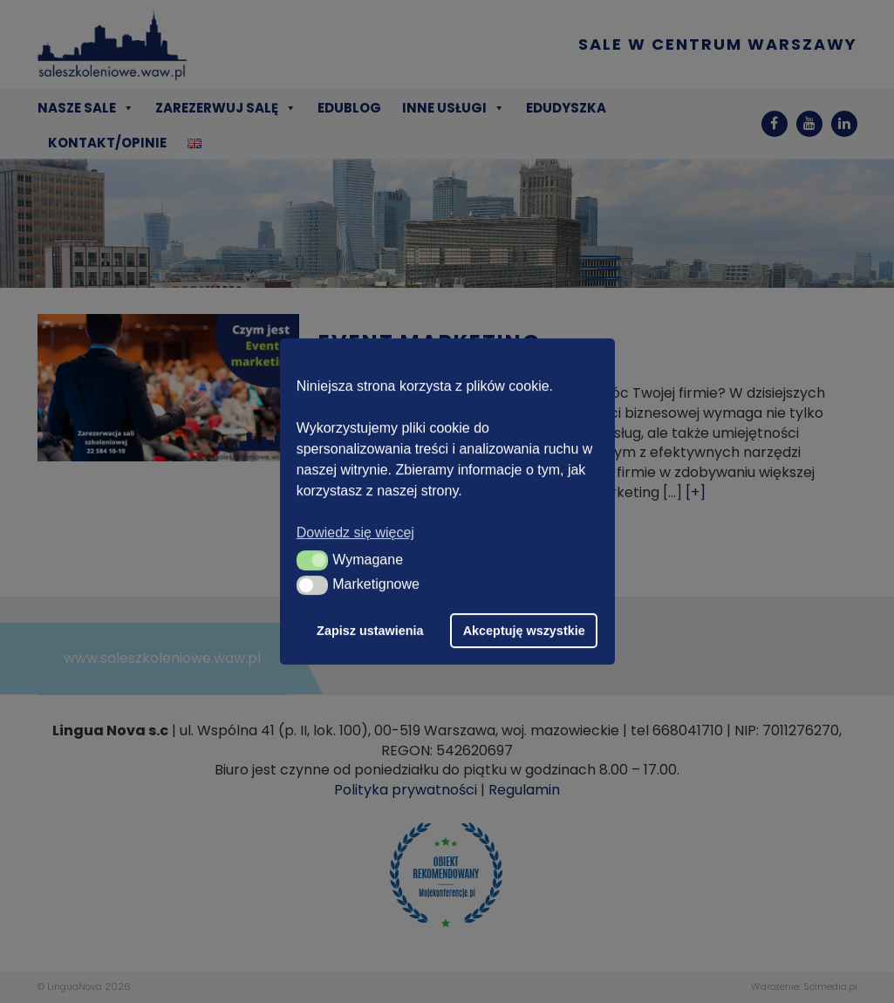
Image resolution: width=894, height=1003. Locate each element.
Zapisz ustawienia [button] (370, 631)
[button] (313, 560)
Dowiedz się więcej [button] (355, 532)
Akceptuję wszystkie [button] (524, 631)
